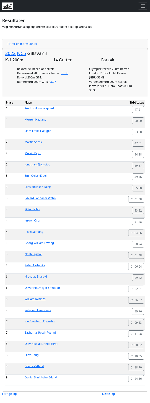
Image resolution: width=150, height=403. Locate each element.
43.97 (52, 82)
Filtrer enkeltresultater (22, 44)
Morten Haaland (35, 120)
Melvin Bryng (33, 153)
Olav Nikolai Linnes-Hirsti (41, 344)
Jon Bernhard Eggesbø (40, 321)
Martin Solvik (33, 142)
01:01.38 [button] (136, 199)
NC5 (21, 53)
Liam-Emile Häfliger (38, 131)
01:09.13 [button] (136, 323)
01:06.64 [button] (136, 266)
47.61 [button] (138, 110)
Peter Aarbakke (35, 265)
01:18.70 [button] (136, 367)
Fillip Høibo (32, 209)
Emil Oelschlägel (35, 176)
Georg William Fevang (39, 243)
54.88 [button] (138, 154)
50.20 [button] (138, 121)
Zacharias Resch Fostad (40, 332)
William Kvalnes (35, 299)
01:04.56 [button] (136, 233)
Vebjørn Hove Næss (38, 310)
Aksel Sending (34, 232)
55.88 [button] (138, 188)
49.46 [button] (138, 177)
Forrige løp (9, 394)
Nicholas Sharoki (36, 276)
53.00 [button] (138, 132)
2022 (10, 53)
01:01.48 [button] (136, 255)
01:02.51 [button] (136, 289)
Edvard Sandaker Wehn (40, 198)
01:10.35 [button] (136, 356)
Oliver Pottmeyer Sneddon (42, 288)
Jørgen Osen (33, 220)
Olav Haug (31, 355)
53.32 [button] (138, 210)
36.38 (64, 73)
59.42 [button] (138, 278)
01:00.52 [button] (136, 345)
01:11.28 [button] (136, 334)
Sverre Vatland (34, 366)
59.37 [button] (138, 166)
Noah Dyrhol (33, 254)
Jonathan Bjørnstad (37, 164)
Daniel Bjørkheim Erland (41, 377)
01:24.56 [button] (136, 379)
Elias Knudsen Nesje (38, 187)
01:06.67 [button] (136, 300)
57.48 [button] (138, 222)
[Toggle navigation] (143, 6)
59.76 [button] (138, 311)
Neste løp (108, 394)
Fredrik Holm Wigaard (39, 108)
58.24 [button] (138, 244)
